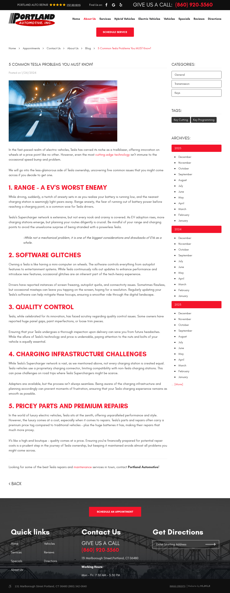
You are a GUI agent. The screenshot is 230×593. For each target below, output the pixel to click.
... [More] (177, 384)
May (181, 197)
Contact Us (53, 48)
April (181, 203)
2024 (178, 229)
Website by (199, 586)
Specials (184, 18)
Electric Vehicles (149, 18)
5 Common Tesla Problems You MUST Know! (124, 48)
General (180, 74)
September (185, 174)
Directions (214, 18)
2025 (177, 148)
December (184, 157)
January (183, 220)
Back (16, 483)
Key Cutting (181, 119)
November (184, 162)
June (181, 191)
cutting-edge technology (112, 155)
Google (113, 5)
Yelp (120, 5)
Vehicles (169, 18)
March (182, 209)
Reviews (199, 18)
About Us (90, 18)
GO (210, 544)
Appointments (31, 48)
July (180, 186)
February (183, 214)
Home (76, 18)
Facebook (106, 5)
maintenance (83, 467)
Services (105, 18)
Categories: (183, 64)
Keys (177, 92)
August (182, 180)
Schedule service (115, 32)
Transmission (182, 83)
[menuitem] (76, 18)
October (183, 168)
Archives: (181, 138)
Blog (88, 48)
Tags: (177, 110)
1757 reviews (74, 5)
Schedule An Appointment (115, 511)
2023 (177, 304)
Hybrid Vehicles (124, 18)
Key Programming (203, 119)
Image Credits (177, 586)
